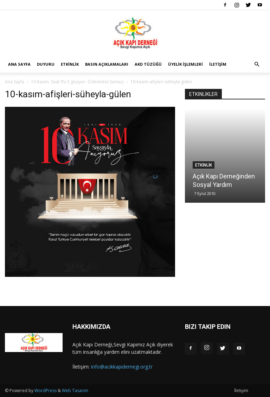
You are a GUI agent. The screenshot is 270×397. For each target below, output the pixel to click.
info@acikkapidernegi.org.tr (122, 366)
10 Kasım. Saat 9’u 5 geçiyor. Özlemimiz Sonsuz (77, 82)
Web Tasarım (75, 390)
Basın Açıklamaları (106, 64)
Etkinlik (70, 64)
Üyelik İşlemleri (185, 64)
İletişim (217, 64)
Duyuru (45, 64)
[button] (256, 64)
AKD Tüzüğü (148, 64)
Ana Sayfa (19, 64)
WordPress (45, 390)
